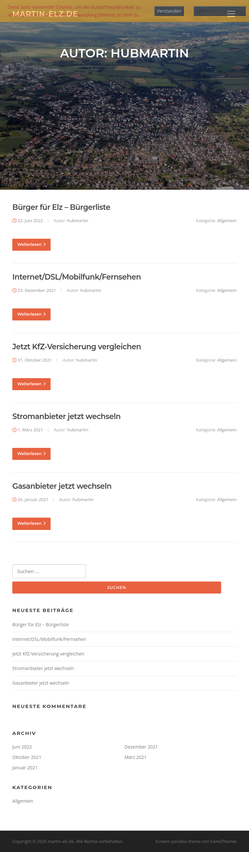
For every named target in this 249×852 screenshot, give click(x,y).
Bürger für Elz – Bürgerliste (61, 207)
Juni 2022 (22, 747)
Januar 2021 (25, 767)
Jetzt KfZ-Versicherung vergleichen (76, 346)
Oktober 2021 (26, 757)
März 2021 (135, 757)
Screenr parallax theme (178, 842)
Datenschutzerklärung (219, 11)
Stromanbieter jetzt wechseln (66, 416)
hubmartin (77, 220)
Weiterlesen (31, 244)
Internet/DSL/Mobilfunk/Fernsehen (76, 277)
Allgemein (227, 220)
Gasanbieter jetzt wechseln (62, 486)
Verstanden (169, 11)
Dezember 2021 (141, 747)
